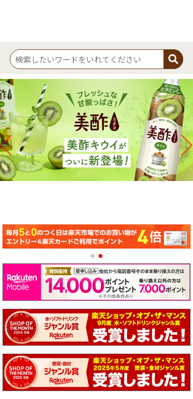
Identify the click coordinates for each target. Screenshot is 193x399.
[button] (93, 256)
